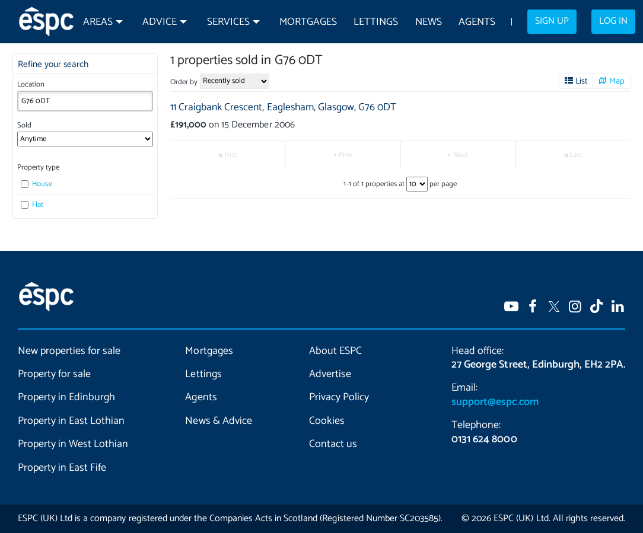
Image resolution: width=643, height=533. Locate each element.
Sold (24, 125)
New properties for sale (69, 351)
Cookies (327, 421)
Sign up (552, 21)
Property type (38, 167)
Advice (159, 22)
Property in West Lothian (73, 444)
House (36, 184)
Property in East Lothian (71, 421)
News (428, 22)
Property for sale (54, 374)
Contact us (333, 444)
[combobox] (85, 101)
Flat (32, 205)
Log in (613, 21)
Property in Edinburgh (66, 397)
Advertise (330, 374)
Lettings (376, 22)
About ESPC (335, 351)
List (581, 81)
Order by (184, 82)
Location (30, 84)
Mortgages (308, 22)
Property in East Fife (62, 468)
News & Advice (218, 421)
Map (617, 81)
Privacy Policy (339, 397)
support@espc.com (494, 402)
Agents (477, 22)
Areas (98, 22)
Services (228, 22)
